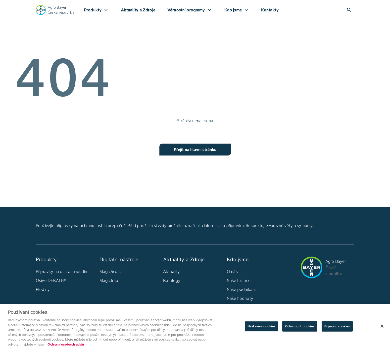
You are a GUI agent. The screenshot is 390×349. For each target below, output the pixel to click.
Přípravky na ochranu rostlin (61, 271)
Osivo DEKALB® (51, 280)
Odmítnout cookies (299, 328)
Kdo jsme (236, 10)
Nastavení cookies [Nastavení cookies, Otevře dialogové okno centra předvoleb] (261, 328)
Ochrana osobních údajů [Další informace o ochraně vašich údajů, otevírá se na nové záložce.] (66, 346)
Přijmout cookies (337, 328)
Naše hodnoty (240, 298)
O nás (232, 271)
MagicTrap (108, 280)
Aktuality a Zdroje (138, 9)
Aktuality (171, 271)
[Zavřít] (382, 327)
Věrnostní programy (189, 10)
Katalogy (171, 280)
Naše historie (238, 280)
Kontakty (270, 9)
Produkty (96, 10)
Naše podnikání (241, 289)
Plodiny (43, 289)
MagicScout (110, 271)
